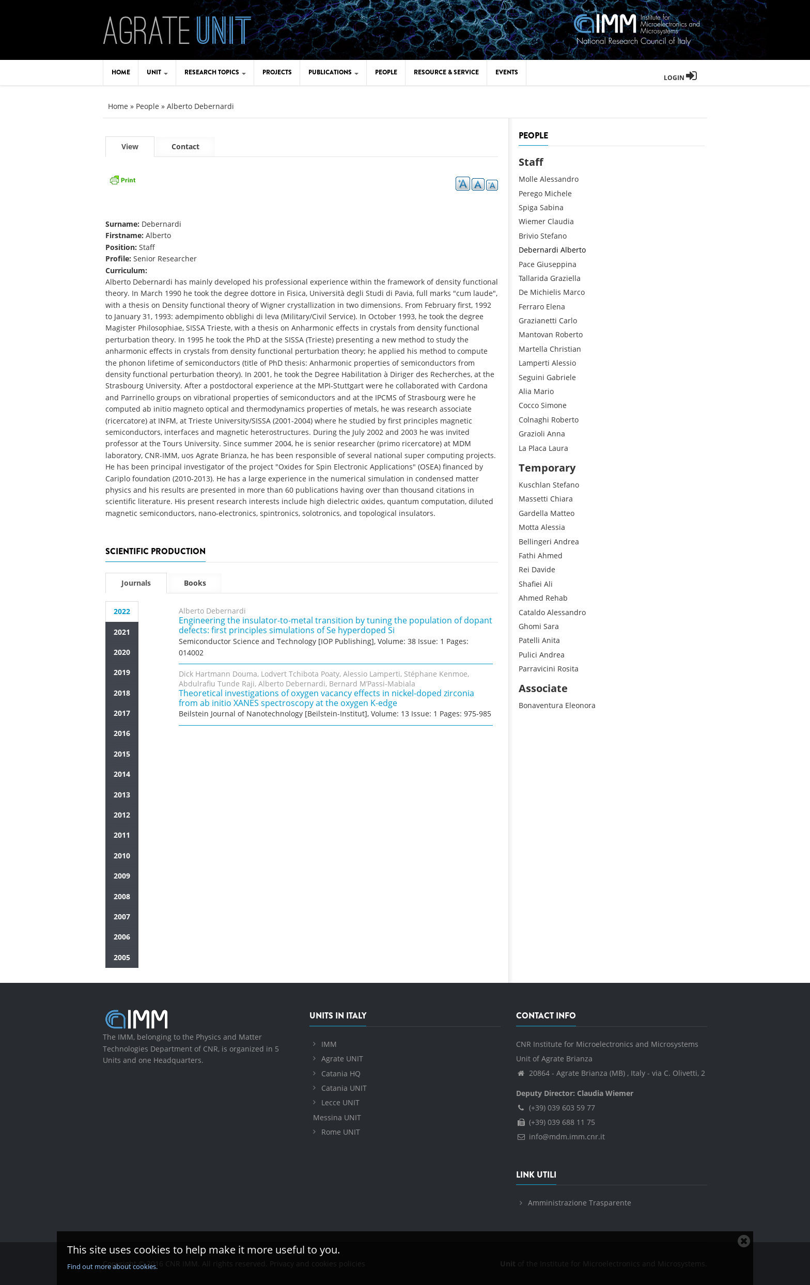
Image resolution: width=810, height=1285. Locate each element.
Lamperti (534, 363)
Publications (333, 72)
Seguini (531, 377)
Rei (524, 569)
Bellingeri (535, 541)
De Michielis (540, 292)
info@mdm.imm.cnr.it (560, 1136)
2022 (122, 611)
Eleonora (580, 705)
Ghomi (530, 626)
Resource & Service (446, 72)
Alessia (553, 527)
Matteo (562, 513)
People (386, 72)
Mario (544, 391)
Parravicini (537, 668)
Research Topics (215, 72)
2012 (122, 815)
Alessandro (559, 179)
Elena (555, 306)
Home (121, 72)
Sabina (552, 207)
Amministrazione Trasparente (579, 1203)
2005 (122, 957)
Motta (529, 527)
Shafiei (530, 584)
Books (195, 583)
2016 (122, 733)
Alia (525, 391)
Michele (558, 193)
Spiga (528, 207)
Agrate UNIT (342, 1058)
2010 (122, 855)
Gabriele (561, 377)
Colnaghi (534, 420)
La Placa (533, 448)
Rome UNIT (340, 1132)
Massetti (533, 499)
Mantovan (536, 334)
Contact (185, 146)
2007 (122, 916)
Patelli (529, 640)
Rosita (568, 668)
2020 (122, 652)
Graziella (565, 278)
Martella (533, 349)
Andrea (566, 541)
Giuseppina (557, 264)
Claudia (561, 221)
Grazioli (532, 433)
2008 (122, 896)
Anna (556, 433)
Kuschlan (535, 485)
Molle (528, 179)
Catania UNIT (344, 1088)
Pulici (528, 655)
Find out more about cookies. (112, 1266)
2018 (122, 693)
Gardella (533, 513)
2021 (122, 632)
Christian (565, 349)
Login (680, 77)
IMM (329, 1044)
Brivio (528, 236)
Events (506, 72)
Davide (543, 569)
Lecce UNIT (340, 1102)
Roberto (569, 334)
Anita (551, 640)
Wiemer (532, 221)
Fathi (527, 555)
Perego (530, 193)
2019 (122, 672)
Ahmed (550, 555)
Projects (277, 72)
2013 (122, 795)
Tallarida (533, 278)
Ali (548, 584)
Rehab (557, 598)
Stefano (553, 236)
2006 (122, 937)
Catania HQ (341, 1073)
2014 (122, 774)
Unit (157, 72)
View (137, 149)
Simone (554, 405)
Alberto (573, 250)
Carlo (568, 320)
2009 (122, 876)
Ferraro (531, 306)
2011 (122, 835)
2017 (122, 713)
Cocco (529, 405)
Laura (558, 448)
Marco (574, 292)
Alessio (564, 363)
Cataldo (532, 612)
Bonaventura (541, 705)
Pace (527, 264)
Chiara (561, 499)
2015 (122, 754)
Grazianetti (538, 320)
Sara (551, 626)
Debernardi (538, 250)
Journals (136, 583)
